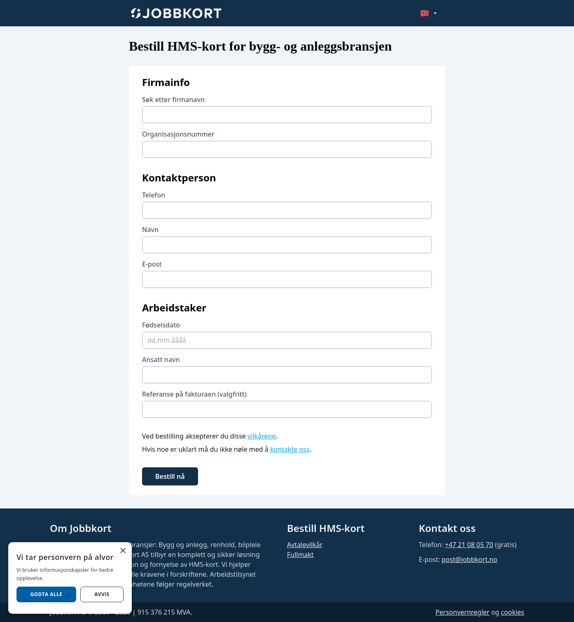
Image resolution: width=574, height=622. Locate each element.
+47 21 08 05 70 (469, 544)
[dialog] (70, 578)
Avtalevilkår (304, 544)
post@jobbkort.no (469, 559)
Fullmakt (300, 554)
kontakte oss (289, 449)
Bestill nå (170, 476)
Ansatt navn (161, 359)
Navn (150, 229)
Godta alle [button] (46, 594)
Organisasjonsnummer (178, 134)
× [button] (122, 551)
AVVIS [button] (101, 594)
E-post (152, 264)
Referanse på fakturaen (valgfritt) (194, 394)
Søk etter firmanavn (173, 99)
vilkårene (261, 436)
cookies (512, 612)
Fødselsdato (161, 325)
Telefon (153, 195)
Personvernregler (463, 612)
